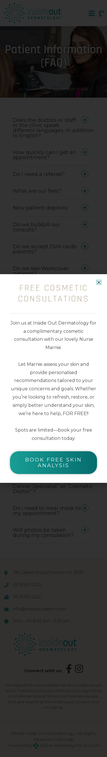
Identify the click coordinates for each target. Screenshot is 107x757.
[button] (98, 282)
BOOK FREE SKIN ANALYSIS (53, 463)
